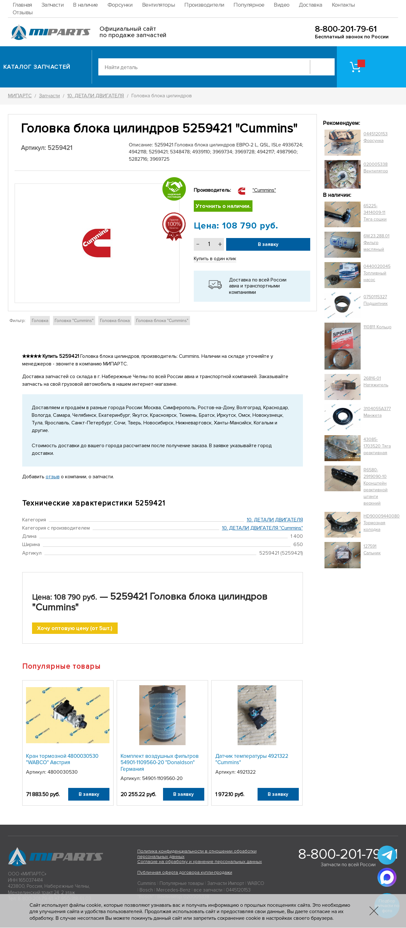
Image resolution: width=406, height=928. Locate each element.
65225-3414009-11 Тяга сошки (375, 212)
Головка (40, 320)
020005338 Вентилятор (375, 168)
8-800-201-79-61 (346, 29)
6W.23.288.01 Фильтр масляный (376, 242)
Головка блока (115, 320)
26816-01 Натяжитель (375, 382)
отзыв (53, 477)
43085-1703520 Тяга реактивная (377, 446)
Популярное (248, 4)
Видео (281, 4)
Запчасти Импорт (225, 884)
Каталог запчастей (37, 66)
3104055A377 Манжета (377, 412)
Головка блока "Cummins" (162, 320)
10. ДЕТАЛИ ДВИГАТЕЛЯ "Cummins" (262, 528)
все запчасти (208, 890)
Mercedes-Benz (173, 890)
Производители (204, 4)
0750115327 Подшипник (375, 300)
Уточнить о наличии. (224, 206)
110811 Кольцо (377, 327)
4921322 (246, 773)
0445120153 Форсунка (375, 137)
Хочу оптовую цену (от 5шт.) (75, 628)
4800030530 (63, 773)
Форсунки (120, 4)
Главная (22, 4)
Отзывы (22, 12)
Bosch (146, 890)
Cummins (146, 884)
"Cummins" (264, 190)
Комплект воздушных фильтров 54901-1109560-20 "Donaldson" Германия (160, 763)
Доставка (310, 4)
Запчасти (52, 4)
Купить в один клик (215, 259)
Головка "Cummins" (74, 320)
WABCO (255, 884)
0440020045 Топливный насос (376, 273)
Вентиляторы (158, 4)
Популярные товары (182, 884)
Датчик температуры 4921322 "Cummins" (251, 759)
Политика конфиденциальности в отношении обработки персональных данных (197, 854)
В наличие (85, 4)
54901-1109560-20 (162, 779)
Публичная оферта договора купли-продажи (184, 873)
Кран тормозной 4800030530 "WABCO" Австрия (62, 759)
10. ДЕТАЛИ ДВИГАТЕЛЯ (275, 520)
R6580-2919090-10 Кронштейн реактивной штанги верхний (375, 486)
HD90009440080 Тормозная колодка (381, 522)
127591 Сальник (372, 550)
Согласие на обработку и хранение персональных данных (199, 862)
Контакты (343, 4)
